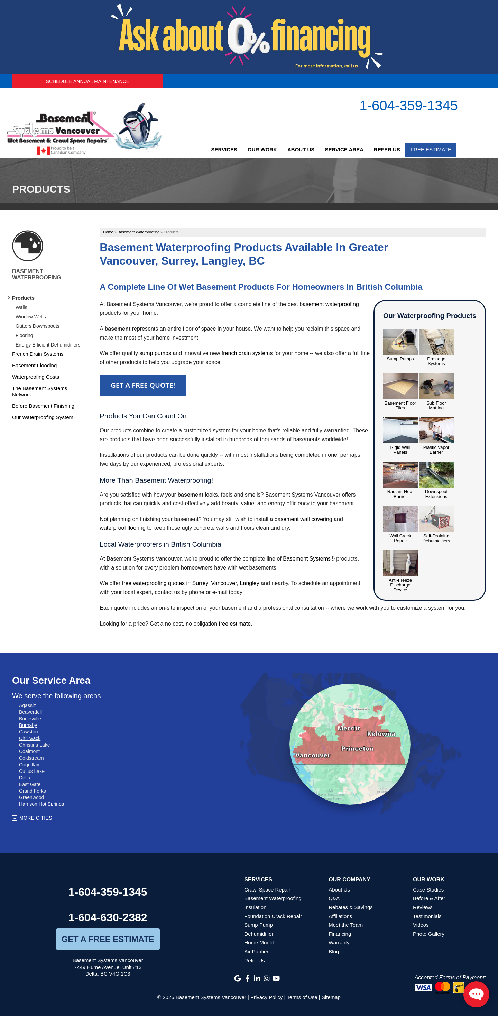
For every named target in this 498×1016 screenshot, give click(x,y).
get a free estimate (107, 939)
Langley (249, 583)
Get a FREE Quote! (143, 385)
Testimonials (427, 916)
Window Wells (31, 317)
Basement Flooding (34, 365)
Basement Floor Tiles (400, 405)
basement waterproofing (329, 304)
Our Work (262, 150)
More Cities (35, 818)
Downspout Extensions (436, 494)
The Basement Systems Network (39, 391)
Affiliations (340, 916)
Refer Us (387, 150)
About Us (300, 150)
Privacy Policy (266, 997)
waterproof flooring (123, 528)
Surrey (200, 583)
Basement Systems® (309, 559)
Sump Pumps (400, 359)
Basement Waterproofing (36, 274)
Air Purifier (256, 951)
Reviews (423, 907)
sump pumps (155, 353)
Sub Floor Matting (436, 405)
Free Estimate (431, 150)
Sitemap (331, 997)
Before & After (429, 898)
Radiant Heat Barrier (400, 494)
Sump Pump (258, 925)
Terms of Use (302, 997)
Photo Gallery (428, 934)
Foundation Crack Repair (273, 916)
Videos (421, 925)
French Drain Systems (37, 354)
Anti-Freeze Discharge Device (400, 585)
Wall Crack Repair (400, 538)
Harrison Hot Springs (41, 804)
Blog (334, 951)
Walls (21, 307)
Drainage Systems (436, 361)
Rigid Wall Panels (400, 450)
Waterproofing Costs (35, 377)
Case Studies (428, 890)
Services (224, 150)
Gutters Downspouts (37, 326)
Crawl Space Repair (267, 890)
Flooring (24, 335)
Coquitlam (30, 764)
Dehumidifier (258, 934)
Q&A (334, 898)
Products (23, 298)
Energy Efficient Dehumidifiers (48, 345)
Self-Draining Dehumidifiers (436, 538)
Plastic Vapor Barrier (436, 450)
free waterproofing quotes (153, 583)
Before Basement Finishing (43, 406)
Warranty (339, 942)
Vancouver (224, 583)
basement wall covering (303, 519)
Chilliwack (29, 738)
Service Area (344, 150)
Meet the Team (346, 925)
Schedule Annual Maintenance (87, 81)
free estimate (235, 624)
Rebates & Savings (351, 907)
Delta (24, 778)
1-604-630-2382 (107, 917)
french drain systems (247, 353)
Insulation (255, 907)
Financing (340, 934)
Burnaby (28, 725)
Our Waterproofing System (42, 417)
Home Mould (259, 942)
